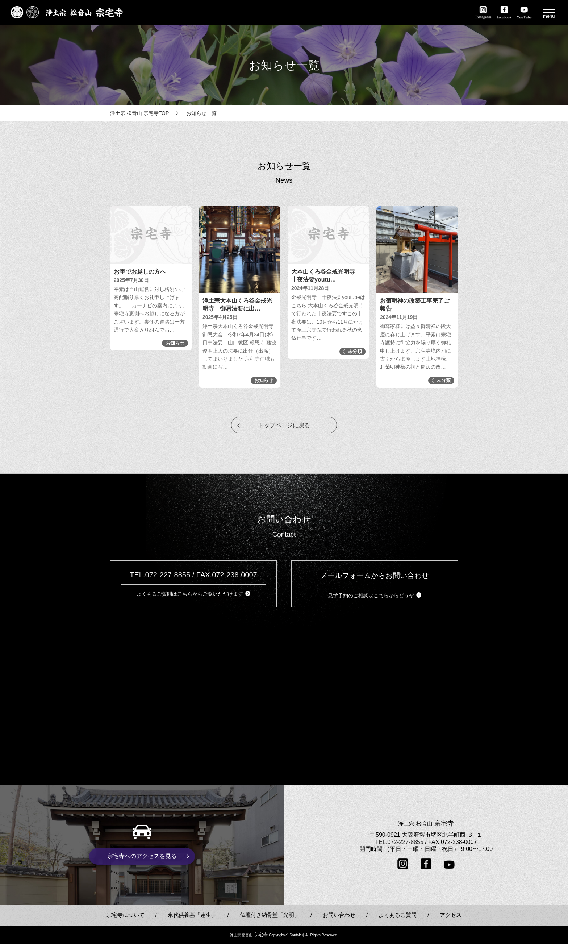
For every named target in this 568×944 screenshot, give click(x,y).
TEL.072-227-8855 (399, 842)
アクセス (451, 915)
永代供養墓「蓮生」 (192, 915)
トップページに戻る (284, 425)
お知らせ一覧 (201, 113)
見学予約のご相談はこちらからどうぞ (374, 595)
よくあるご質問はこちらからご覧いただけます (193, 594)
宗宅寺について (125, 915)
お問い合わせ (339, 915)
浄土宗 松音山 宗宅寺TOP (139, 113)
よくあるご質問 (398, 915)
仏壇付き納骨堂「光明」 (270, 915)
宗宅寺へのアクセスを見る (142, 856)
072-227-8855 (168, 575)
